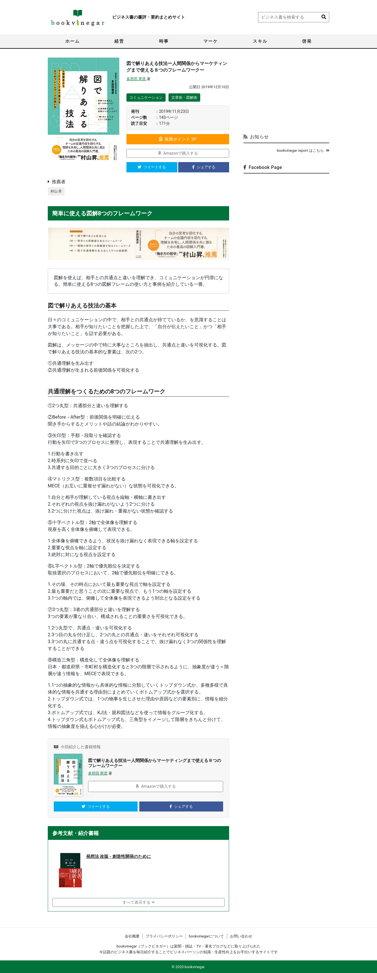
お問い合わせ (241, 936)
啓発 (307, 41)
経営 (119, 41)
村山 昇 (57, 191)
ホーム (72, 41)
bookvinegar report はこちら (303, 150)
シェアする (203, 167)
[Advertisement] (286, 93)
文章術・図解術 (184, 97)
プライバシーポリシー (164, 936)
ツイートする (152, 167)
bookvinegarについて (206, 936)
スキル (260, 41)
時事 (164, 41)
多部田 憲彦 (136, 79)
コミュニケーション (146, 97)
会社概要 (132, 936)
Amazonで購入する (178, 153)
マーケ (210, 41)
